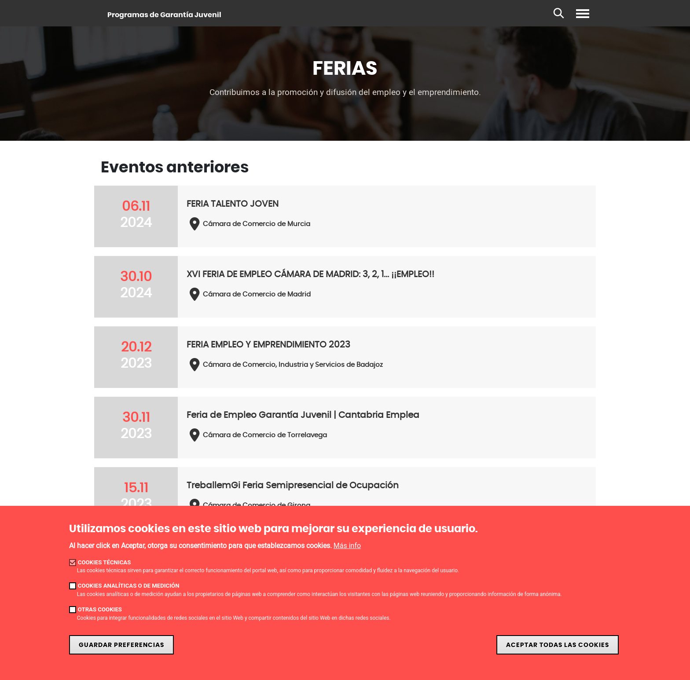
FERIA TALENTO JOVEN (233, 204)
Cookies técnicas (104, 562)
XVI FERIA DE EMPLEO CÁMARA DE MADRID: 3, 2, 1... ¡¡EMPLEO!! (310, 274)
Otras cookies (100, 609)
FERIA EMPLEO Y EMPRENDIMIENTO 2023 (268, 344)
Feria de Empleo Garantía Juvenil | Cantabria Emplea (303, 415)
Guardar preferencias (121, 645)
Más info (347, 545)
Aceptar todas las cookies (557, 645)
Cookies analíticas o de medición (129, 585)
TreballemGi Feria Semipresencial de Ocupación (293, 485)
